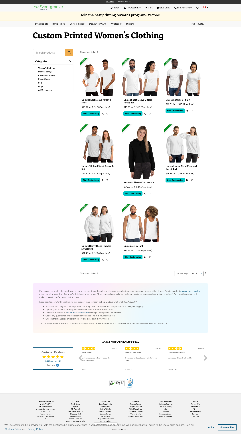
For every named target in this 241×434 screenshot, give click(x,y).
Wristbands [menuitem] (116, 23)
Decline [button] (210, 427)
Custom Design (135, 404)
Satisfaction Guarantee (45, 416)
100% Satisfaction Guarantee (130, 383)
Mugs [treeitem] (40, 86)
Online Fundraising (135, 416)
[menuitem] (196, 273)
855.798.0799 (183, 7)
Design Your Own (105, 411)
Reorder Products (75, 419)
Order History (75, 416)
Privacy (195, 409)
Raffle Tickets (105, 409)
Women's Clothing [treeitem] (46, 68)
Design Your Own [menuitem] (97, 23)
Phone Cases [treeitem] (44, 79)
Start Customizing (91, 114)
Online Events (124, 1)
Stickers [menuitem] (130, 23)
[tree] (53, 79)
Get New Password (76, 411)
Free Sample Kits (105, 404)
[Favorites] (197, 7)
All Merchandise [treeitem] (45, 90)
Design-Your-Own (135, 406)
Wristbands (105, 416)
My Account (75, 409)
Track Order (75, 404)
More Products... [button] (197, 23)
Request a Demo (165, 414)
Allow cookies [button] (227, 427)
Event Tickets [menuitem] (41, 23)
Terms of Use (195, 404)
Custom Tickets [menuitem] (77, 23)
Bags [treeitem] (40, 82)
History (165, 409)
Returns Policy (195, 411)
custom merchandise (190, 291)
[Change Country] (205, 7)
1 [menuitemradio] (201, 273)
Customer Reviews (165, 404)
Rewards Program (165, 416)
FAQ (45, 419)
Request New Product (106, 419)
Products (110, 1)
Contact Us (45, 411)
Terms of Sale (195, 406)
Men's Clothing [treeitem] (44, 71)
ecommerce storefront (78, 312)
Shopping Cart (75, 414)
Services (195, 414)
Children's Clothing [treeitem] (46, 75)
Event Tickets (106, 406)
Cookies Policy (13, 429)
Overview (195, 416)
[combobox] (184, 273)
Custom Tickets (105, 414)
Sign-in (75, 406)
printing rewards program (123, 15)
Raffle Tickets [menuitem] (58, 23)
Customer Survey (165, 406)
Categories (41, 61)
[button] (44, 429)
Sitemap (165, 411)
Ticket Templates (135, 409)
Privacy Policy (35, 429)
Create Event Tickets (135, 411)
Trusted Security (117, 383)
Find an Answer (45, 414)
